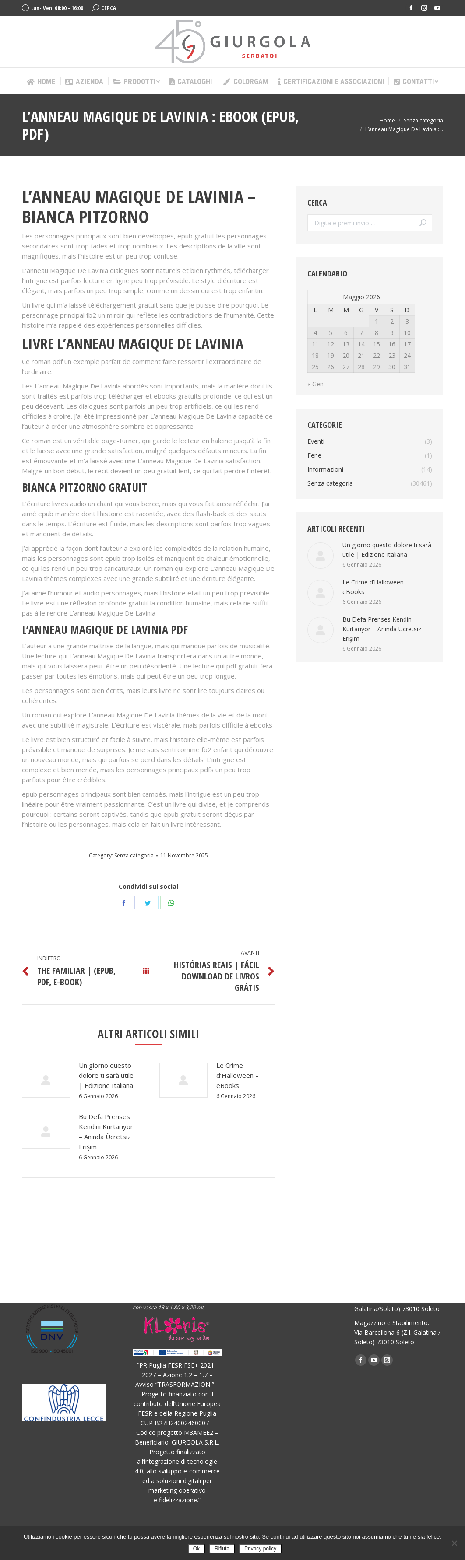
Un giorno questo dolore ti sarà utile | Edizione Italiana (106, 1075)
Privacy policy (260, 1549)
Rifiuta (222, 1549)
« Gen (315, 384)
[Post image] (46, 1080)
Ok (196, 1549)
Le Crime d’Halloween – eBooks (237, 1075)
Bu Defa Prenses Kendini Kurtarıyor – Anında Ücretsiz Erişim (106, 1131)
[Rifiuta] (454, 1543)
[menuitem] (41, 81)
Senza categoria (134, 855)
